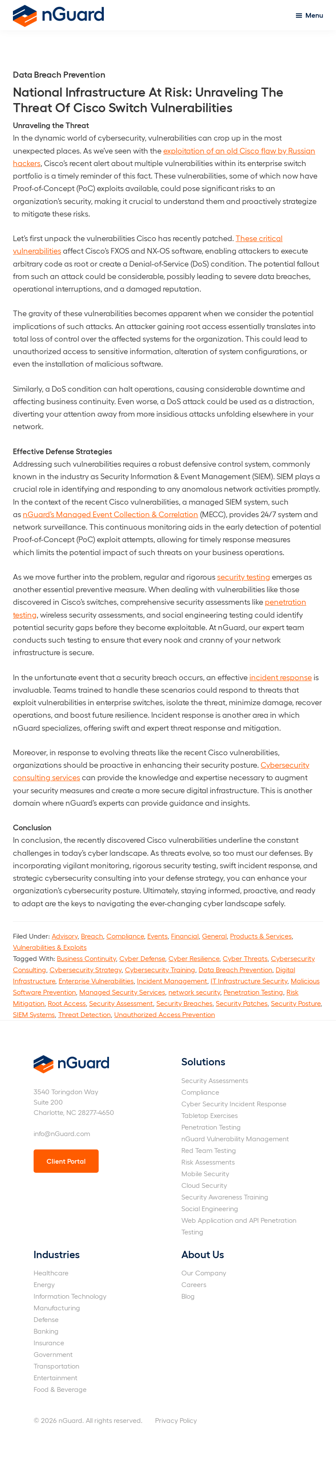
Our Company (203, 1272)
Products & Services (261, 936)
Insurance (49, 1342)
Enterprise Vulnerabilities (96, 980)
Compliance (125, 936)
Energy (44, 1284)
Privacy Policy (176, 1420)
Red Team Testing (208, 1150)
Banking (46, 1331)
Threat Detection (84, 1014)
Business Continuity (86, 958)
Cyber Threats (245, 958)
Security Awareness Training (224, 1197)
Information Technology (70, 1296)
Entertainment (56, 1377)
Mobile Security (205, 1173)
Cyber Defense (142, 958)
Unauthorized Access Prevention (164, 1014)
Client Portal (66, 1161)
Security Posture (295, 1003)
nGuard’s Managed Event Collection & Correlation (110, 513)
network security (194, 992)
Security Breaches (184, 1003)
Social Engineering (209, 1208)
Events (157, 936)
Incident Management (172, 980)
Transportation (56, 1366)
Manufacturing (57, 1307)
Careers (193, 1284)
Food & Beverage (60, 1389)
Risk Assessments (208, 1162)
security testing (243, 576)
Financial (185, 936)
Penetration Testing (253, 992)
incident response (280, 676)
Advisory (65, 936)
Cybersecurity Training (160, 969)
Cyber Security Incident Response (233, 1103)
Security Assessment (121, 1003)
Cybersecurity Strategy (85, 969)
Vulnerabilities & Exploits (50, 947)
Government (53, 1354)
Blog (188, 1296)
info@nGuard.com (62, 1133)
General (214, 936)
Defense (46, 1319)
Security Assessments (214, 1080)
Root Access (67, 1003)
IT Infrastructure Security (249, 980)
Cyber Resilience (193, 958)
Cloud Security (204, 1185)
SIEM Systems (34, 1014)
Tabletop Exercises (209, 1115)
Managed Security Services (122, 992)
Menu (314, 15)
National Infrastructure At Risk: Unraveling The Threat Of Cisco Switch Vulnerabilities (148, 98)
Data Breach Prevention (235, 969)
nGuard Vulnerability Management (235, 1138)
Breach (92, 936)
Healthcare (51, 1272)
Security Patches (242, 1003)
